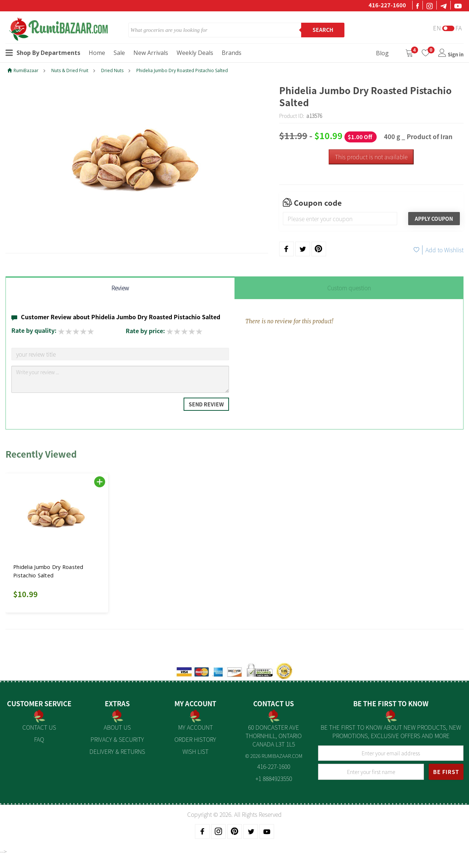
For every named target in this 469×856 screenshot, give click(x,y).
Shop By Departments (42, 53)
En (437, 28)
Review (120, 287)
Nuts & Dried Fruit (69, 70)
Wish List (195, 751)
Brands (231, 53)
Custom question (349, 287)
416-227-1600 (387, 5)
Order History (195, 739)
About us (117, 727)
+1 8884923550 (273, 778)
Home (97, 53)
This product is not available (371, 156)
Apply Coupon (434, 218)
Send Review (206, 404)
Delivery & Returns (117, 751)
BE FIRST (446, 772)
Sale (119, 53)
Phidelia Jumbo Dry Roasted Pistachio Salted (182, 70)
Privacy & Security (117, 739)
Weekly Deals (195, 53)
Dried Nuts (112, 70)
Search (323, 29)
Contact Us (39, 727)
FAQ (39, 739)
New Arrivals (150, 53)
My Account (195, 727)
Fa (458, 28)
